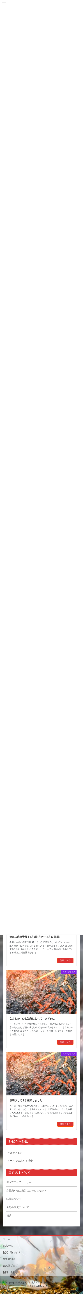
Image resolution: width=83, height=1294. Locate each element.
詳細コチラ (65, 960)
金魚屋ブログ (10, 1265)
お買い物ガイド (11, 1252)
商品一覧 (8, 1245)
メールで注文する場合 (20, 1160)
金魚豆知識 (9, 1259)
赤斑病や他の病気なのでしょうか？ (26, 1190)
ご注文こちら (15, 1153)
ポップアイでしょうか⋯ (20, 1182)
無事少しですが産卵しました (26, 1100)
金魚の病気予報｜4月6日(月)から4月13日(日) (35, 936)
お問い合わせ (10, 1272)
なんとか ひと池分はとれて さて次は (32, 1018)
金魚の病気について (17, 1207)
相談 (8, 1215)
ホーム (6, 1239)
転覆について (13, 1198)
